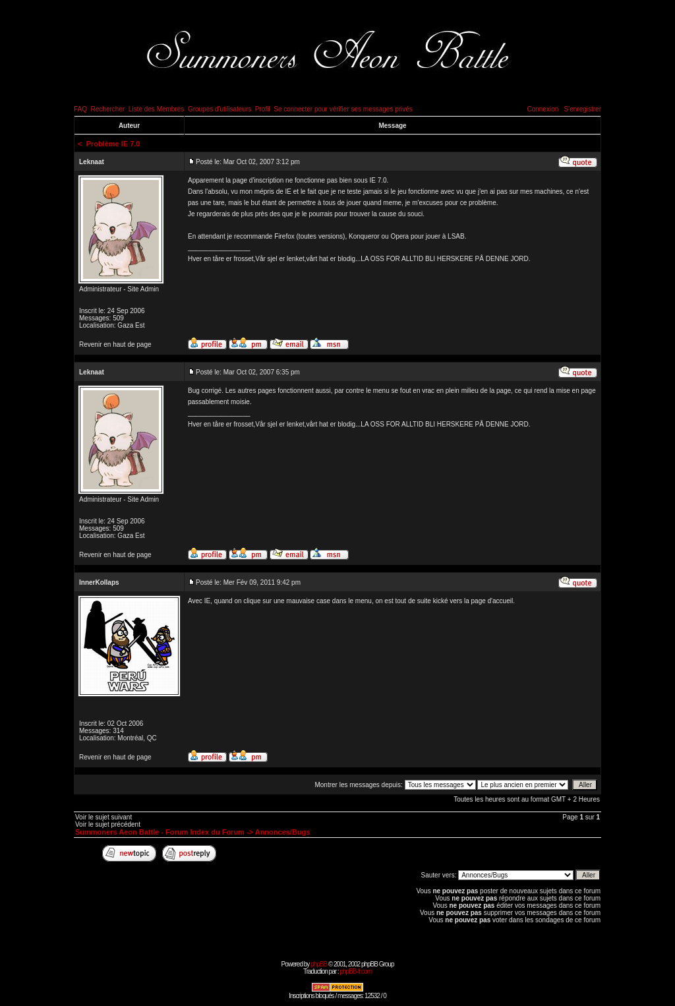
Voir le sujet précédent (107, 824)
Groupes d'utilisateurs (219, 109)
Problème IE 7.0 (113, 144)
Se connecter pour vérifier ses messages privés (343, 109)
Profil (262, 109)
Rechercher (108, 109)
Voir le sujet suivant (103, 817)
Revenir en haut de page (115, 344)
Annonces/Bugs (282, 832)
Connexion (542, 109)
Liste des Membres (156, 109)
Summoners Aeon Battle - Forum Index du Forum (160, 832)
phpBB (318, 964)
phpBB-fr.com (355, 971)
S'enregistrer (582, 109)
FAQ (80, 109)
